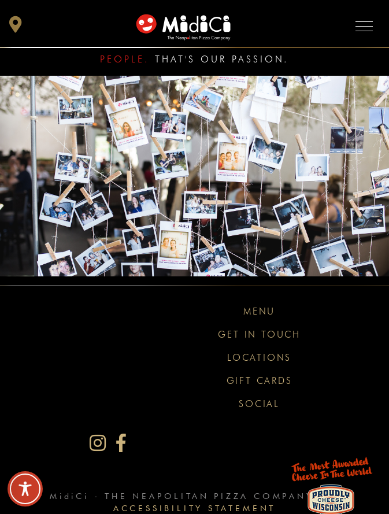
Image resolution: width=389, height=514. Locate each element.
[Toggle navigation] (364, 26)
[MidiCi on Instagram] (98, 443)
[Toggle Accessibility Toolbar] (25, 488)
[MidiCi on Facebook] (121, 443)
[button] (15, 27)
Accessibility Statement (194, 508)
